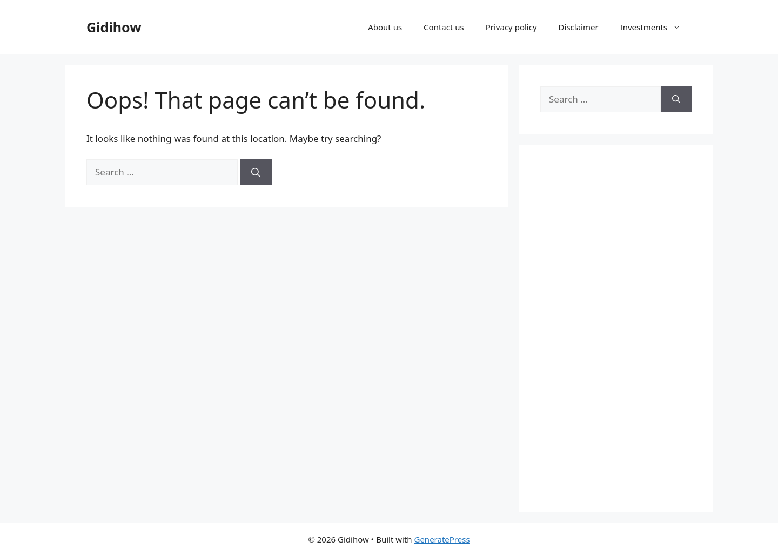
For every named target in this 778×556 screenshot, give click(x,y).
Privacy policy (511, 27)
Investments (656, 27)
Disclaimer (579, 27)
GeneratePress (442, 539)
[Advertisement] (616, 328)
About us (385, 27)
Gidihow (114, 27)
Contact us (444, 27)
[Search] (256, 172)
